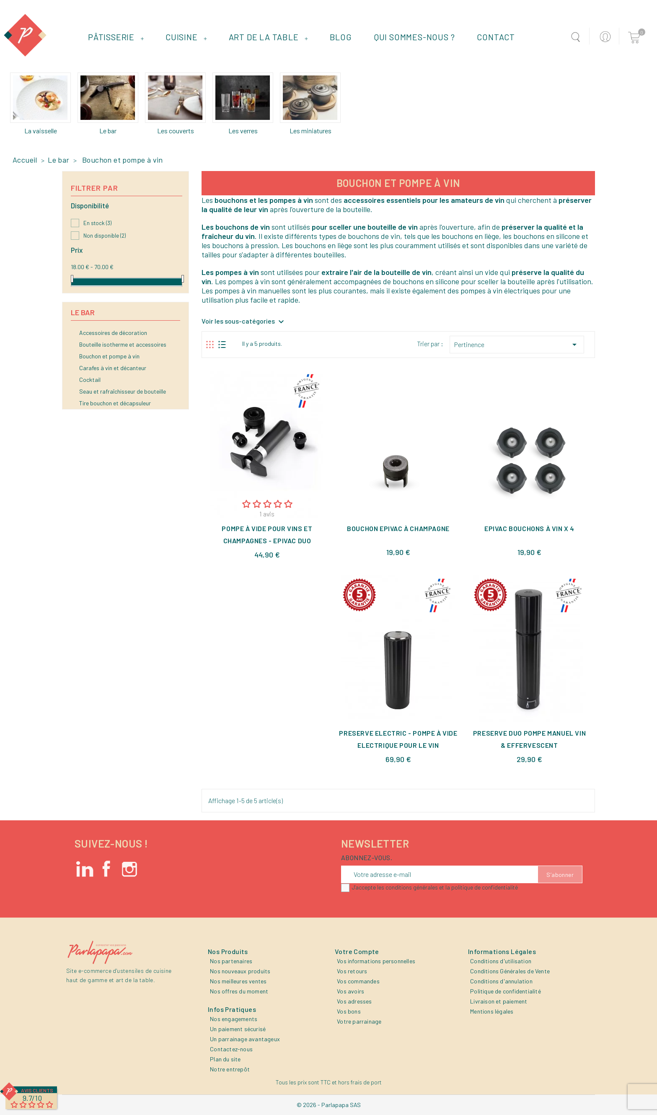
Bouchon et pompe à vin (109, 356)
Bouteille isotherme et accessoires (122, 344)
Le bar (107, 131)
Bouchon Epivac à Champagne (398, 528)
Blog (341, 37)
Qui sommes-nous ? (414, 37)
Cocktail (90, 379)
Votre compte (357, 951)
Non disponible (104, 235)
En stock (97, 223)
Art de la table (268, 37)
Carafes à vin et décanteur (112, 367)
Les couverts (175, 131)
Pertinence (516, 345)
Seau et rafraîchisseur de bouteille (122, 391)
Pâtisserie (116, 37)
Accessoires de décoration (113, 332)
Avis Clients (37, 1090)
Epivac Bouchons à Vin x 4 (529, 528)
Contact (496, 37)
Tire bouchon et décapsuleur (115, 403)
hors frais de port (360, 1082)
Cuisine (186, 37)
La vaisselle (40, 131)
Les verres (243, 131)
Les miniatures (310, 131)
